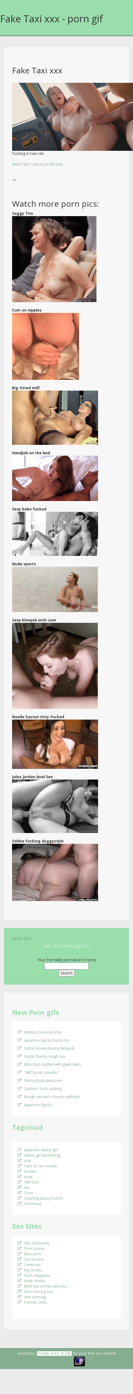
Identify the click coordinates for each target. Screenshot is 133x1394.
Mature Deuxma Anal (39, 1032)
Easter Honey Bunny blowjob (45, 1048)
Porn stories (31, 1248)
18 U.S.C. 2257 (60, 1360)
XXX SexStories (33, 1243)
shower (27, 1171)
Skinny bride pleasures (39, 1080)
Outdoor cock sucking (39, 1088)
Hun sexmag (31, 1296)
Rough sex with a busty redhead (48, 1096)
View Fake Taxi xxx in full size (37, 164)
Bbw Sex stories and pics (42, 1286)
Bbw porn (29, 1253)
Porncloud (29, 1203)
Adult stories (31, 1280)
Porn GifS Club (54, 1353)
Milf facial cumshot (37, 1072)
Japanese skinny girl (37, 1149)
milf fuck (28, 1182)
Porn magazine (33, 1275)
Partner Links (32, 1302)
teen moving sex (35, 1291)
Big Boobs (29, 1270)
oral (24, 1160)
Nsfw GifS (21, 938)
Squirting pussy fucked (40, 1198)
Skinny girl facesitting (38, 1155)
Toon (25, 1192)
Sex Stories (30, 1259)
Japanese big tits (34, 1104)
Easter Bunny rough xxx (41, 1056)
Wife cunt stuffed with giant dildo (49, 1064)
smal (24, 1176)
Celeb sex (29, 1264)
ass (23, 1187)
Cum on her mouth (37, 1165)
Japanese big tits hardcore (43, 1040)
